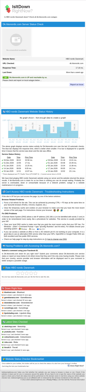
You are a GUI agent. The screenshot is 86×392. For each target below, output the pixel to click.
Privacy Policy (52, 380)
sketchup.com (10, 327)
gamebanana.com (11, 298)
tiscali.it (7, 347)
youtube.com (9, 332)
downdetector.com (12, 303)
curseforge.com (10, 308)
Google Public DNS (73, 234)
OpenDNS (60, 234)
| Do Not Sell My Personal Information (71, 380)
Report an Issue (76, 85)
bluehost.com (10, 292)
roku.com (8, 342)
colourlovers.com (11, 337)
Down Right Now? (76, 366)
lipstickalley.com (11, 313)
